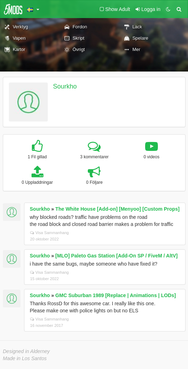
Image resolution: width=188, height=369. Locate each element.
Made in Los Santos (25, 358)
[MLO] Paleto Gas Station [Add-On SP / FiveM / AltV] (116, 256)
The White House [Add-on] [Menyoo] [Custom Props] (117, 209)
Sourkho (65, 86)
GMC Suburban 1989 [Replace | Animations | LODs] (115, 295)
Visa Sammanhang (49, 233)
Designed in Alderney (26, 351)
